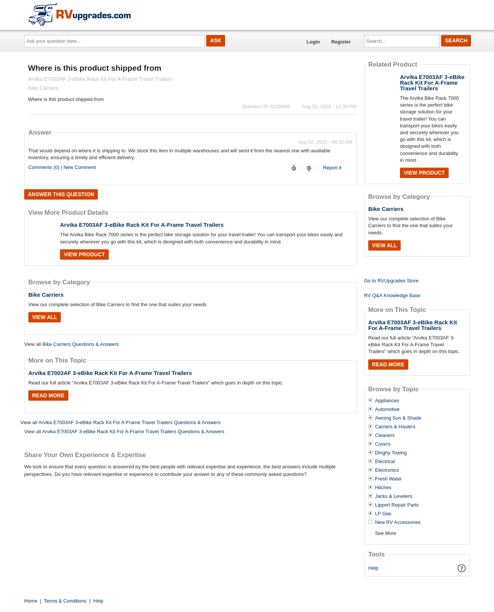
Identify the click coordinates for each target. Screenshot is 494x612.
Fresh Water (388, 479)
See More (385, 533)
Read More (48, 395)
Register (341, 42)
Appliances (387, 400)
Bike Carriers (45, 294)
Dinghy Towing (391, 453)
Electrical (385, 461)
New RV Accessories (397, 522)
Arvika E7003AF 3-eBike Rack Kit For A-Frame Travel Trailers (142, 225)
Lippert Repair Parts (397, 505)
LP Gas (383, 513)
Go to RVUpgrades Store (391, 281)
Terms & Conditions (65, 601)
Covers (383, 444)
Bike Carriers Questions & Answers (80, 344)
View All (44, 317)
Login (313, 42)
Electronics (387, 470)
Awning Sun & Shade (398, 418)
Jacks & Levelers (393, 496)
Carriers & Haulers (395, 426)
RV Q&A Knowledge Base (392, 295)
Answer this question (61, 194)
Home (30, 601)
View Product (84, 254)
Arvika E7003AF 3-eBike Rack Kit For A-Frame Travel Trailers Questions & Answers (129, 422)
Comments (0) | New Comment (62, 167)
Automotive (387, 409)
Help (373, 568)
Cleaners (385, 435)
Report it (332, 167)
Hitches (383, 487)
